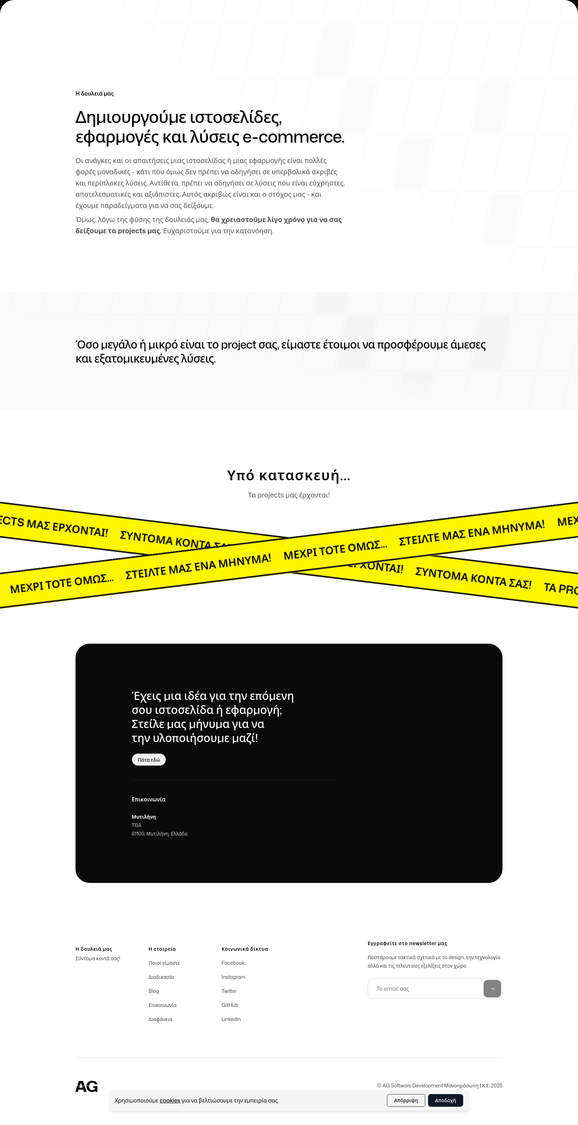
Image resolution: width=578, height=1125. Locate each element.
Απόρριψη (406, 1100)
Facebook (233, 964)
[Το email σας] (435, 990)
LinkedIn (231, 1020)
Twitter (229, 992)
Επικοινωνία (162, 1006)
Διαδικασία (161, 978)
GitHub (230, 1006)
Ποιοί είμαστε (164, 964)
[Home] (86, 1087)
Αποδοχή (445, 1100)
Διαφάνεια (160, 1020)
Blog (154, 992)
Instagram (233, 978)
